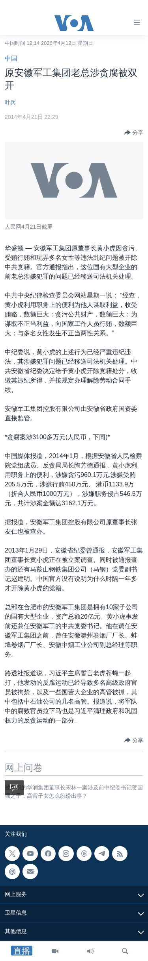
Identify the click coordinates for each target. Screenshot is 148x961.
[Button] (133, 132)
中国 (11, 58)
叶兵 (10, 102)
